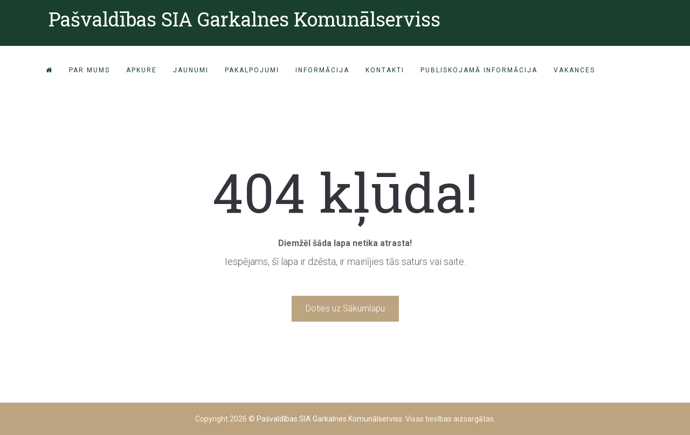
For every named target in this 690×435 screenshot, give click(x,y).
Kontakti (384, 70)
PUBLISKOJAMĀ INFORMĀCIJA (478, 70)
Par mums (89, 70)
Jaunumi (191, 70)
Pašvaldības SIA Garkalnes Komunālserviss (244, 19)
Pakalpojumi (252, 70)
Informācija (322, 70)
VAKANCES (574, 70)
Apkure (141, 70)
